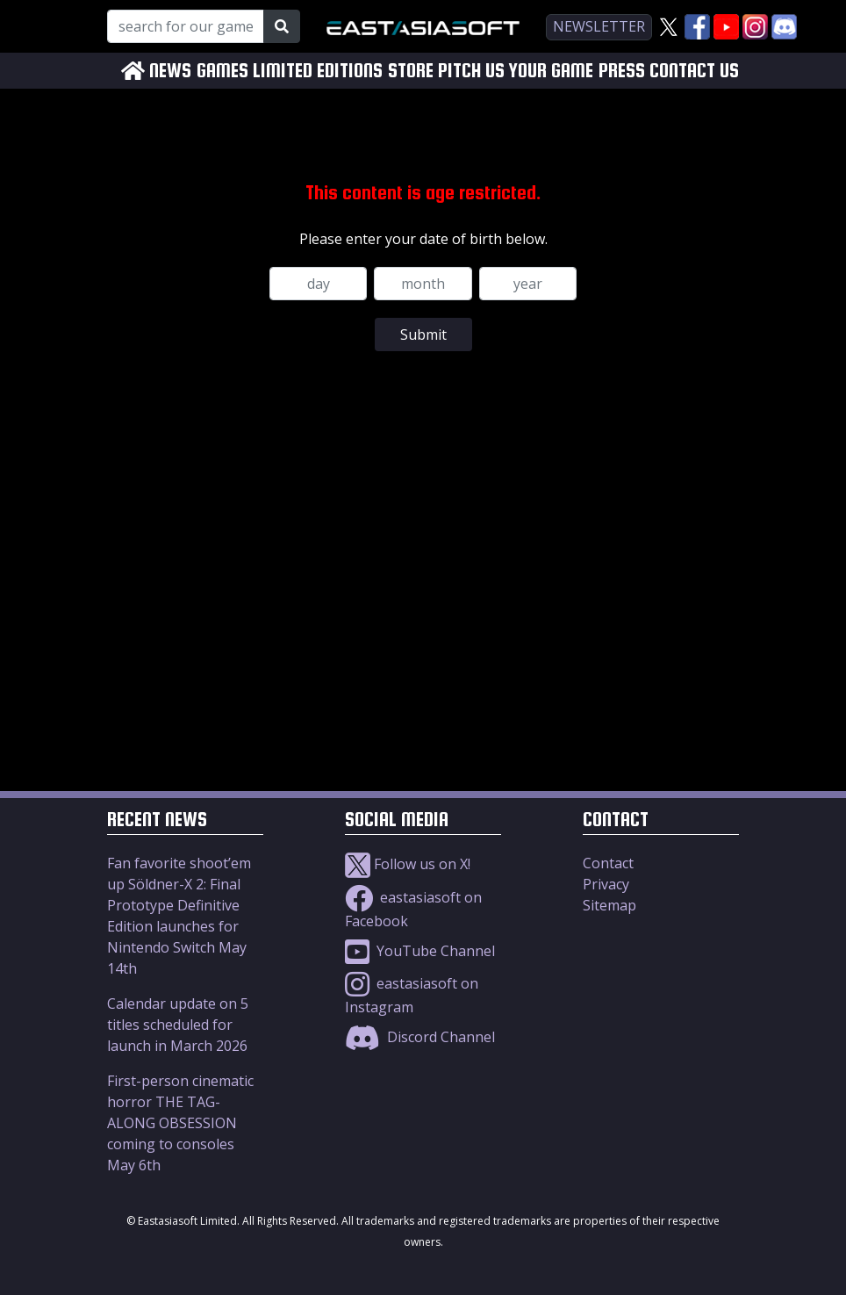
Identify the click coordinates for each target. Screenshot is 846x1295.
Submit (423, 334)
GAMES (222, 71)
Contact (608, 863)
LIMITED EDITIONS (318, 71)
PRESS (622, 71)
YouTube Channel (420, 950)
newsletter (599, 26)
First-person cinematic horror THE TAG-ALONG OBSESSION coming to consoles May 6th (180, 1123)
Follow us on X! (407, 864)
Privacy (606, 884)
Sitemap (609, 905)
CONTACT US (694, 71)
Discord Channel (420, 1037)
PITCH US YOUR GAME (515, 71)
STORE (411, 71)
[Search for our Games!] (185, 26)
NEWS (170, 71)
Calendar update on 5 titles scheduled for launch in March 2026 (177, 1024)
